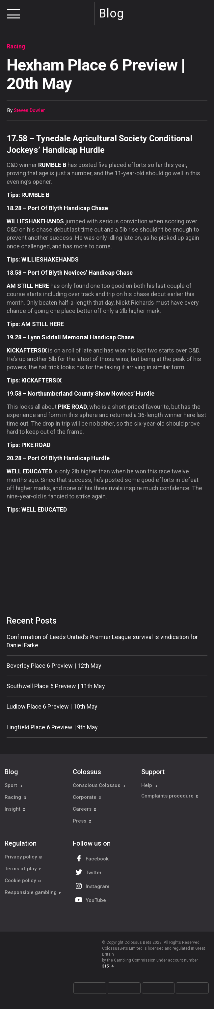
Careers (85, 809)
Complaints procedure (170, 797)
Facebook (91, 858)
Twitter (88, 872)
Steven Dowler (29, 110)
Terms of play (23, 869)
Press (82, 821)
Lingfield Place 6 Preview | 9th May (52, 727)
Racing (15, 797)
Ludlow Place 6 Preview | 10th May (52, 706)
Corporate (87, 797)
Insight (15, 809)
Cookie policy (23, 880)
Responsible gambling (33, 892)
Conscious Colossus (99, 785)
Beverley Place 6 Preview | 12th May (54, 665)
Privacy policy (23, 857)
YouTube (90, 900)
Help (149, 785)
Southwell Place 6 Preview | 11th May (56, 686)
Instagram (91, 886)
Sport (13, 785)
